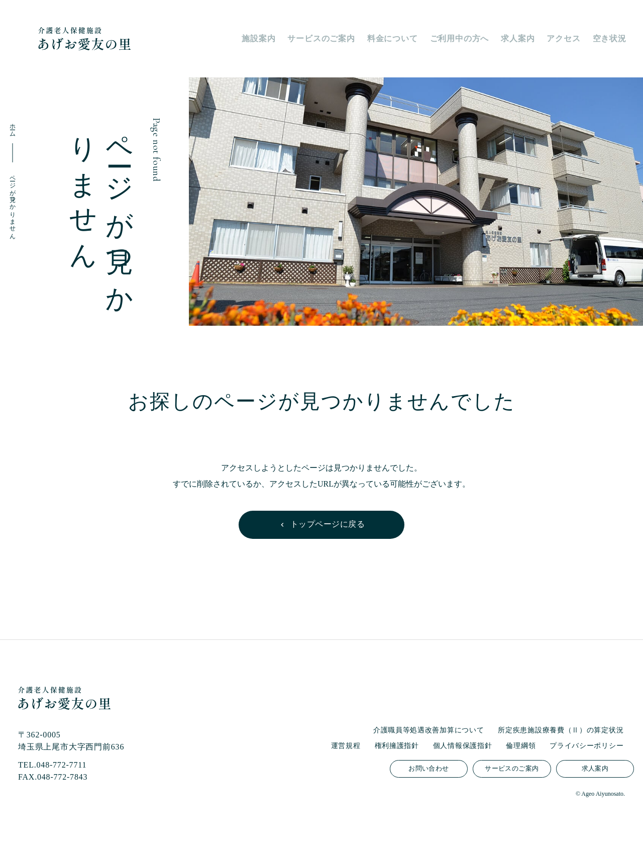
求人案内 (595, 768)
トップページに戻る (327, 524)
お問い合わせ (428, 768)
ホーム (12, 127)
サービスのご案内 (512, 768)
